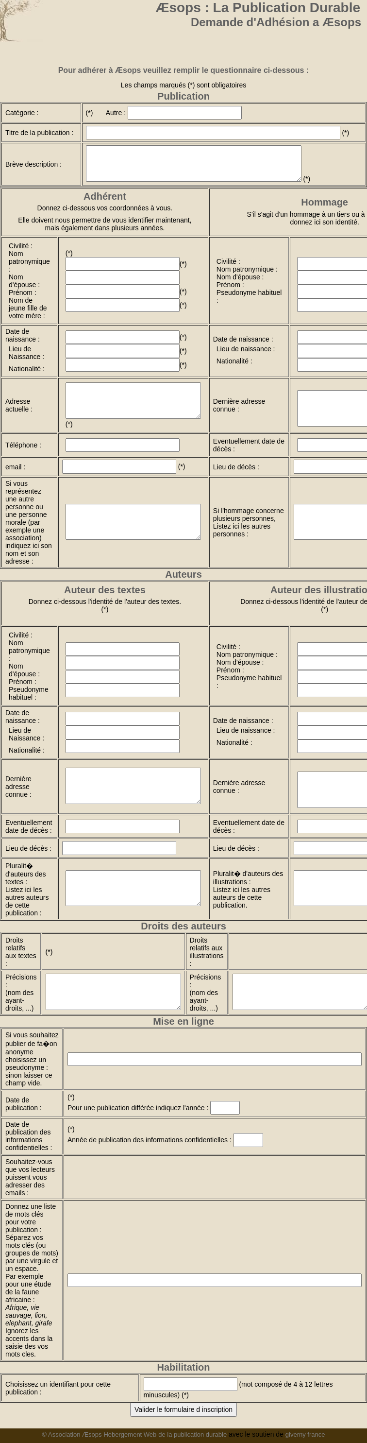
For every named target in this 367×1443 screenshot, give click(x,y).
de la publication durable (192, 1434)
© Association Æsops (72, 1434)
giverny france (305, 1434)
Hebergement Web (129, 1434)
